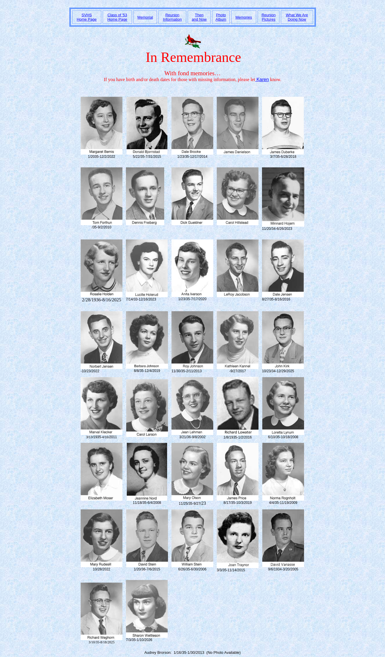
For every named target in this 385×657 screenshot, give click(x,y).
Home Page (87, 19)
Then (199, 15)
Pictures (268, 19)
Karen (262, 79)
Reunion (172, 15)
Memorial (145, 17)
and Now (199, 19)
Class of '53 (117, 15)
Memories (243, 17)
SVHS (87, 15)
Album (221, 19)
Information (172, 19)
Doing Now (297, 19)
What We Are (297, 15)
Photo (221, 15)
